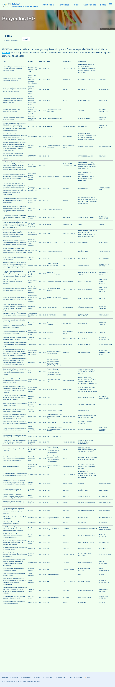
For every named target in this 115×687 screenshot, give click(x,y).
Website (47, 678)
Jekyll (24, 681)
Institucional (48, 4)
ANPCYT (6, 52)
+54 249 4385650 (75, 678)
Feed (88, 678)
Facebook (26, 678)
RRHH (76, 4)
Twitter (13, 678)
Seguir (25, 39)
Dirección (59, 678)
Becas (103, 4)
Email (37, 678)
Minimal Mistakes (34, 681)
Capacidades (90, 4)
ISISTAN (25, 5)
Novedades (64, 4)
